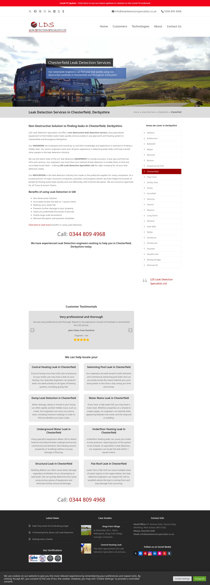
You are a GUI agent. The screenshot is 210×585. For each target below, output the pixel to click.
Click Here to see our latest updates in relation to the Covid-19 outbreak (114, 3)
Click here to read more (40, 224)
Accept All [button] (199, 578)
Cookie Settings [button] (182, 578)
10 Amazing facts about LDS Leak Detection (52, 532)
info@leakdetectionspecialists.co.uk (135, 11)
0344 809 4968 (172, 11)
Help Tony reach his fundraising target (50, 525)
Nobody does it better (42, 539)
